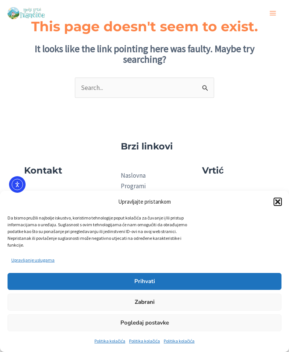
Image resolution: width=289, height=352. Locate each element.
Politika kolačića (109, 341)
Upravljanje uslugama (33, 260)
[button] (277, 202)
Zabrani (145, 302)
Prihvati (144, 281)
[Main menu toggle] (273, 13)
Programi (133, 186)
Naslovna (133, 175)
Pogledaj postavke (144, 322)
